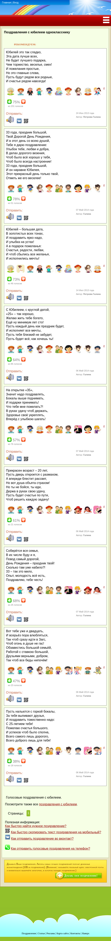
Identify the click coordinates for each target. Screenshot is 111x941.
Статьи (41, 933)
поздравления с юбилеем (58, 804)
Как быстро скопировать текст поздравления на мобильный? (56, 832)
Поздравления (29, 933)
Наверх (85, 933)
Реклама (51, 933)
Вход (15, 2)
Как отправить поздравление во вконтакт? (42, 838)
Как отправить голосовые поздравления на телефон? (50, 848)
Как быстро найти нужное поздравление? (35, 826)
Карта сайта (62, 933)
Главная (6, 2)
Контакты (75, 933)
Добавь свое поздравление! (80, 875)
